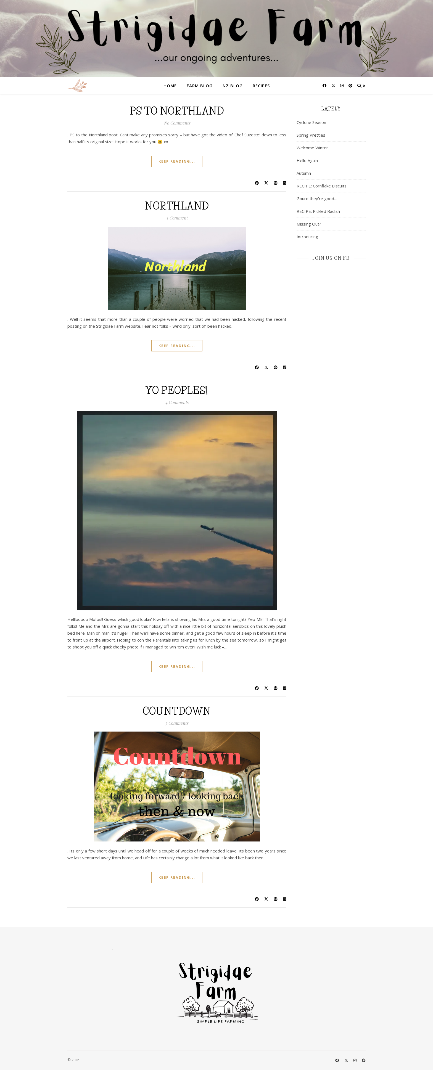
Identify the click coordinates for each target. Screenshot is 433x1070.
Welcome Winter (312, 147)
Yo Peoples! (177, 390)
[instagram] (342, 85)
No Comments (177, 123)
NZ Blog (233, 85)
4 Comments (177, 402)
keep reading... (177, 161)
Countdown (177, 711)
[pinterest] (350, 85)
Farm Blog (200, 85)
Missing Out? (309, 224)
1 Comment (177, 218)
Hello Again (307, 160)
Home (170, 85)
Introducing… (309, 236)
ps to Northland (176, 111)
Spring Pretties (311, 135)
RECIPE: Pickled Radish (318, 211)
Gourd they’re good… (317, 198)
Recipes (261, 85)
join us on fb (331, 258)
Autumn (304, 173)
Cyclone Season (311, 122)
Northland (177, 206)
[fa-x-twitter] (333, 85)
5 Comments (176, 723)
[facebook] (325, 85)
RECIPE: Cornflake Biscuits (322, 186)
